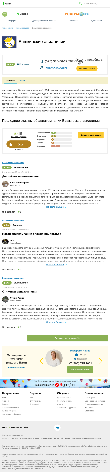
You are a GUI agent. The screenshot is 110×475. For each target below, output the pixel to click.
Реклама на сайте (19, 427)
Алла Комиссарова (19, 183)
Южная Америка (9, 411)
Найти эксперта (16, 368)
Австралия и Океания (11, 414)
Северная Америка (10, 407)
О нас (5, 427)
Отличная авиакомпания (19, 291)
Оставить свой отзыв (91, 135)
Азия (4, 398)
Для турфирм (35, 401)
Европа (5, 404)
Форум (60, 404)
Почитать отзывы (64, 401)
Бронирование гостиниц (95, 401)
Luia (12, 240)
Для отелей (35, 404)
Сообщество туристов (66, 407)
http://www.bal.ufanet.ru (56, 68)
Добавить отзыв (64, 398)
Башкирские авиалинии (13, 163)
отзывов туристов (18, 137)
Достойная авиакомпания (20, 176)
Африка (5, 401)
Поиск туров (90, 398)
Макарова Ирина (80, 350)
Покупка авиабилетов (94, 404)
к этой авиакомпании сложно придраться (31, 233)
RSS (32, 398)
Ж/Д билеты (90, 407)
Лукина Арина (17, 298)
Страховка (89, 411)
